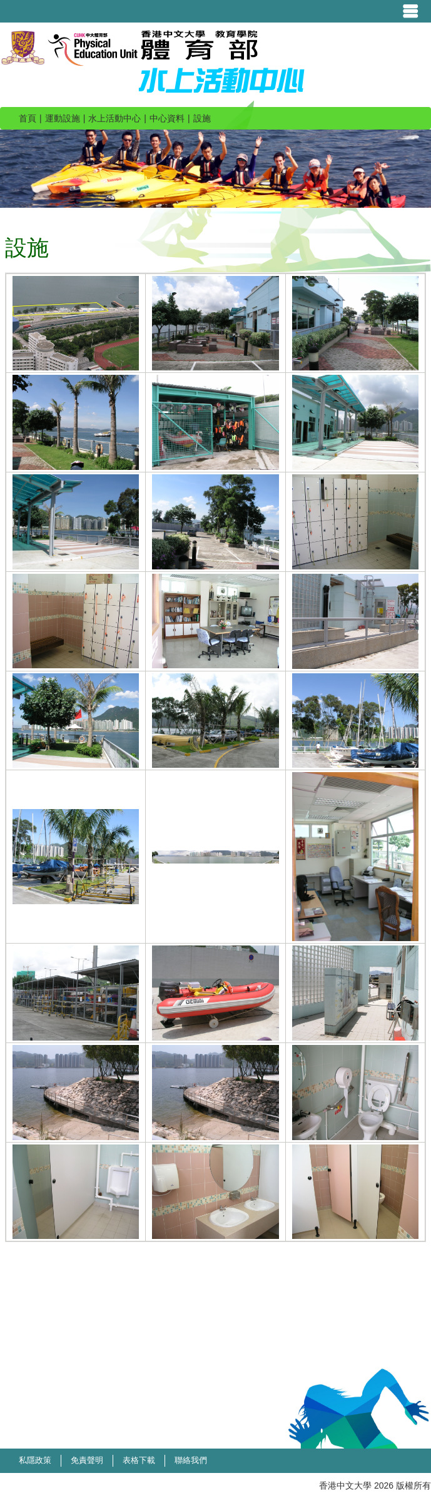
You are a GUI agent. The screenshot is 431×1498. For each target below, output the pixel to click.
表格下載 (139, 1460)
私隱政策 (35, 1460)
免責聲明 (87, 1460)
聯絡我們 (191, 1460)
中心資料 (167, 118)
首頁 (27, 118)
